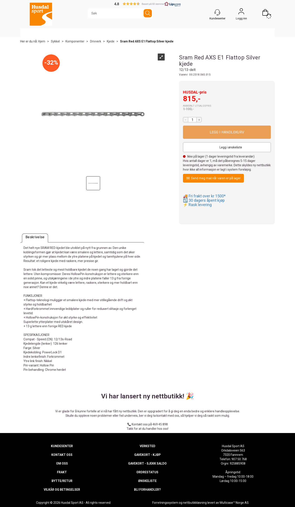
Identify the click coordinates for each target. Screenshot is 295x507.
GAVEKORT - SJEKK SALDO (147, 463)
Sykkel (55, 41)
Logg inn (241, 12)
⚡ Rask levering (197, 204)
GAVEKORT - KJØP (147, 455)
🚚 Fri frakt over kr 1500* (204, 196)
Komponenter (74, 41)
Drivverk (95, 41)
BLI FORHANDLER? (147, 489)
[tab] (35, 237)
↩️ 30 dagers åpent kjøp (204, 200)
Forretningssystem (165, 502)
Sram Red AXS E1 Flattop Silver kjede (146, 41)
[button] (147, 4)
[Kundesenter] (217, 12)
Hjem (41, 41)
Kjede (110, 41)
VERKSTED (147, 446)
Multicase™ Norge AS (234, 502)
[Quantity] (192, 119)
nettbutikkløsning (195, 502)
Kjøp (227, 132)
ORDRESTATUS (147, 472)
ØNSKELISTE (147, 481)
